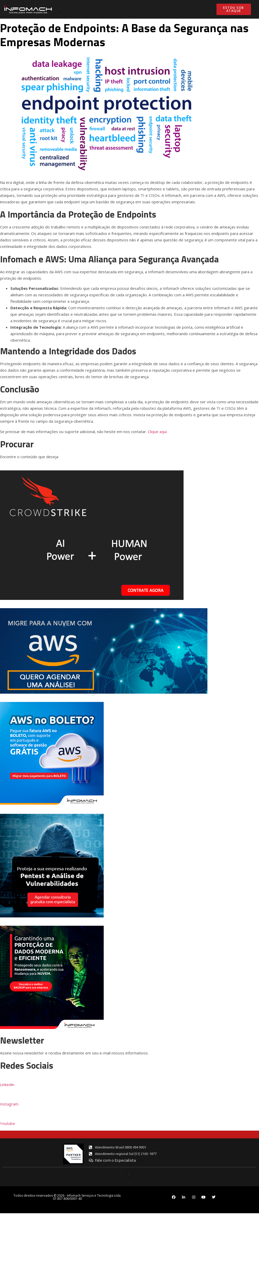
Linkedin (7, 1084)
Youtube (7, 1123)
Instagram (9, 1104)
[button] (60, 8)
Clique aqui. (157, 431)
